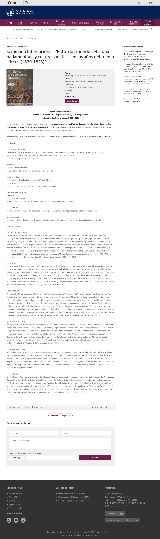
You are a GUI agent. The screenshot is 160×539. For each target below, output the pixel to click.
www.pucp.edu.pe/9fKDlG (103, 136)
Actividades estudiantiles (104, 29)
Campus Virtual (15, 493)
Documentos (122, 29)
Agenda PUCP (14, 504)
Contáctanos (115, 513)
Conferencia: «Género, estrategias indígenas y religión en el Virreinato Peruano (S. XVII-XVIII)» (137, 91)
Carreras (33, 23)
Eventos (30, 38)
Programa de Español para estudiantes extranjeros (24, 29)
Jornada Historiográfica (18, 46)
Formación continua (99, 23)
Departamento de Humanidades (71, 493)
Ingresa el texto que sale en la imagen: (27, 453)
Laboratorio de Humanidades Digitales (62, 29)
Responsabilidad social (116, 23)
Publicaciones (85, 29)
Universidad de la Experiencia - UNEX (73, 497)
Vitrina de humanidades (140, 29)
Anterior (53, 415)
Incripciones (72, 101)
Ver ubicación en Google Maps (122, 520)
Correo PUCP (14, 497)
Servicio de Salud (16, 508)
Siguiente (67, 415)
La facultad (21, 23)
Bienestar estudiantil (133, 23)
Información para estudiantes (61, 23)
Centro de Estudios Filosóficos (71, 500)
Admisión (47, 23)
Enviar (95, 457)
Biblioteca (13, 500)
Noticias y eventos (147, 23)
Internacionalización (80, 23)
